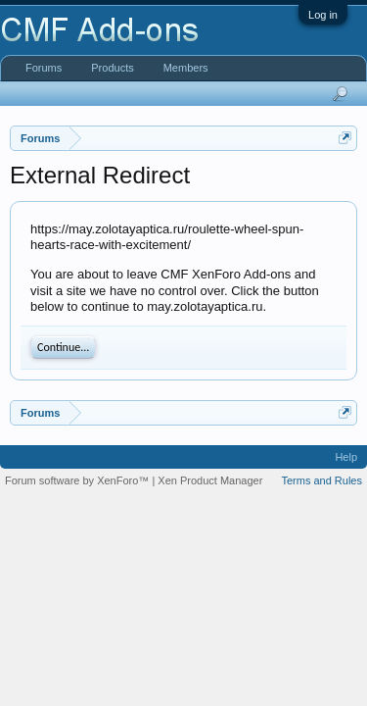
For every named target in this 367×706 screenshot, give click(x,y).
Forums (43, 68)
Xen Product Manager (210, 480)
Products (112, 68)
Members (185, 68)
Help (346, 457)
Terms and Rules (321, 480)
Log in (323, 15)
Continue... (63, 347)
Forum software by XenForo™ (78, 480)
